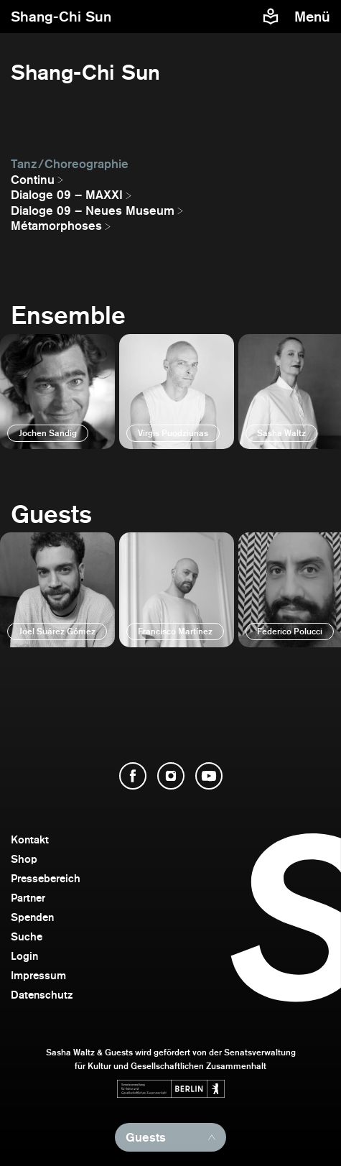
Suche (26, 936)
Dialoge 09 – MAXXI (67, 195)
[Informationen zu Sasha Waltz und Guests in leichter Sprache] (270, 16)
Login (24, 956)
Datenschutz (42, 994)
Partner (28, 897)
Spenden (32, 917)
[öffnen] (57, 391)
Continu (33, 180)
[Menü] (314, 16)
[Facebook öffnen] (132, 776)
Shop (24, 859)
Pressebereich (45, 878)
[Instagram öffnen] (170, 776)
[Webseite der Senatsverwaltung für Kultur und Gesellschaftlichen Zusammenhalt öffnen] (171, 1088)
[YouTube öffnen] (209, 776)
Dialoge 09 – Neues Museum (92, 210)
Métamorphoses (56, 225)
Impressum (38, 975)
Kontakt (30, 839)
